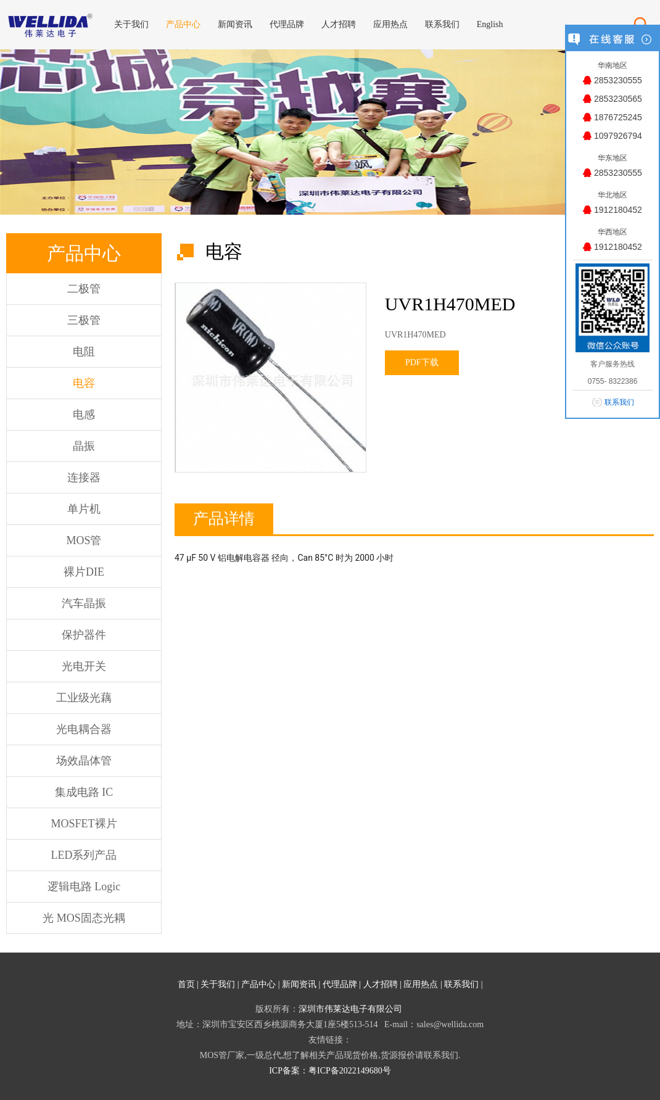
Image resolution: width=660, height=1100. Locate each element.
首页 (186, 984)
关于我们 (217, 984)
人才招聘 (380, 984)
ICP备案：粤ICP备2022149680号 (330, 1070)
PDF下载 (422, 362)
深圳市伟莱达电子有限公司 (350, 1009)
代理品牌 (340, 984)
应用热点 (420, 984)
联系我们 (461, 984)
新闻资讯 (299, 984)
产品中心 (258, 984)
